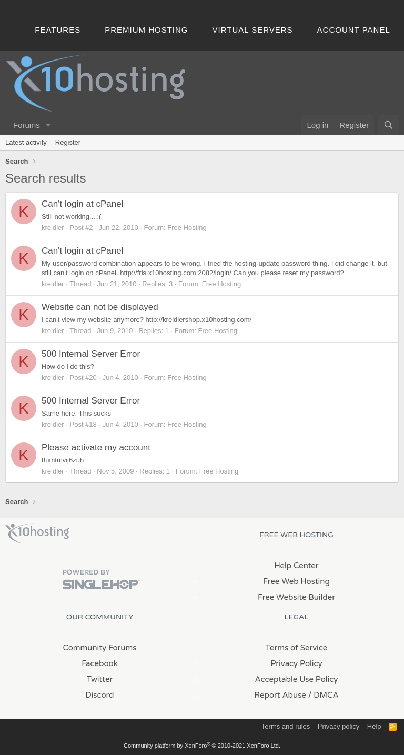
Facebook (100, 663)
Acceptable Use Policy (296, 679)
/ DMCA (323, 695)
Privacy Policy (296, 663)
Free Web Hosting (296, 581)
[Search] (388, 125)
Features (57, 29)
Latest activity (26, 142)
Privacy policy (338, 726)
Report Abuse (280, 695)
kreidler (53, 227)
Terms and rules (285, 726)
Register (67, 142)
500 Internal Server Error (91, 354)
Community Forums (100, 647)
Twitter (100, 679)
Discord (99, 695)
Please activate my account (96, 447)
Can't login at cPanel (82, 204)
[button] (48, 125)
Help (374, 726)
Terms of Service (297, 647)
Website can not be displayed (100, 307)
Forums (26, 124)
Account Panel (353, 29)
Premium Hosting (146, 29)
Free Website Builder (296, 597)
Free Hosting (186, 227)
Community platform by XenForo (202, 745)
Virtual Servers (253, 29)
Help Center (296, 565)
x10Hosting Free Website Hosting (37, 533)
